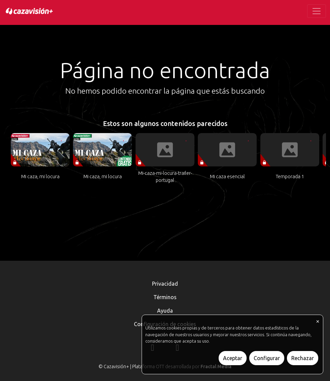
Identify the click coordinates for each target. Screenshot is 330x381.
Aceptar (232, 358)
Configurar (267, 358)
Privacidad (165, 284)
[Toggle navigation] (316, 11)
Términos (165, 297)
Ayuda (165, 311)
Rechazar (302, 358)
